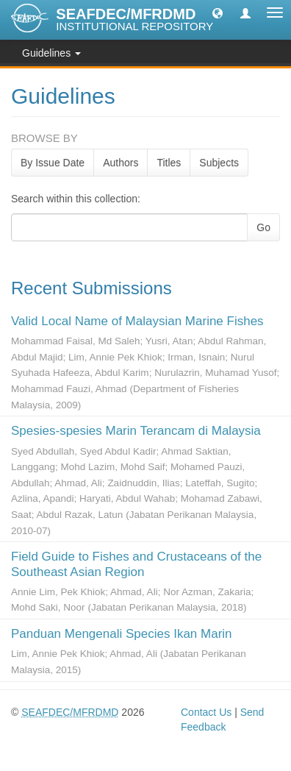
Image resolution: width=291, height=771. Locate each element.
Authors (120, 162)
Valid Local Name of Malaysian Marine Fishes (137, 321)
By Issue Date (53, 162)
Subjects (219, 162)
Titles (169, 162)
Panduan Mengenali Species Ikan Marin (121, 634)
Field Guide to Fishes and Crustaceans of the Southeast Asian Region (136, 564)
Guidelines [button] (51, 53)
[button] (217, 12)
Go (263, 227)
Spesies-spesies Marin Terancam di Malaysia (136, 431)
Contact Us (206, 712)
